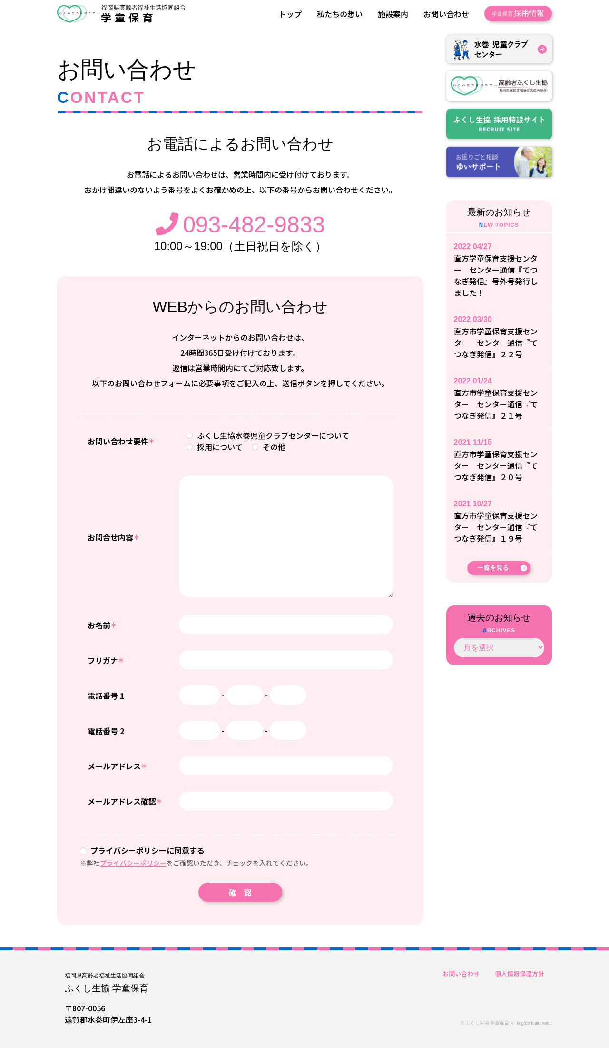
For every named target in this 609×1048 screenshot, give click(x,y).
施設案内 (393, 14)
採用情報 (518, 13)
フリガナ (106, 660)
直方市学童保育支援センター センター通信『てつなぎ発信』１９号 (496, 527)
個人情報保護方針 (519, 973)
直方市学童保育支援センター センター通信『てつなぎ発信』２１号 (496, 404)
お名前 (102, 625)
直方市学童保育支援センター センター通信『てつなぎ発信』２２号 (496, 342)
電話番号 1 (106, 695)
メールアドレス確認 (125, 801)
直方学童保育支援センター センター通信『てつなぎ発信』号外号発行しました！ (496, 275)
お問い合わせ (446, 14)
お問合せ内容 (113, 537)
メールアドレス (117, 766)
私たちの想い (340, 14)
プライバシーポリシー (133, 862)
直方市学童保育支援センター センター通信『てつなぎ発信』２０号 (496, 465)
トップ (290, 14)
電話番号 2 (106, 730)
